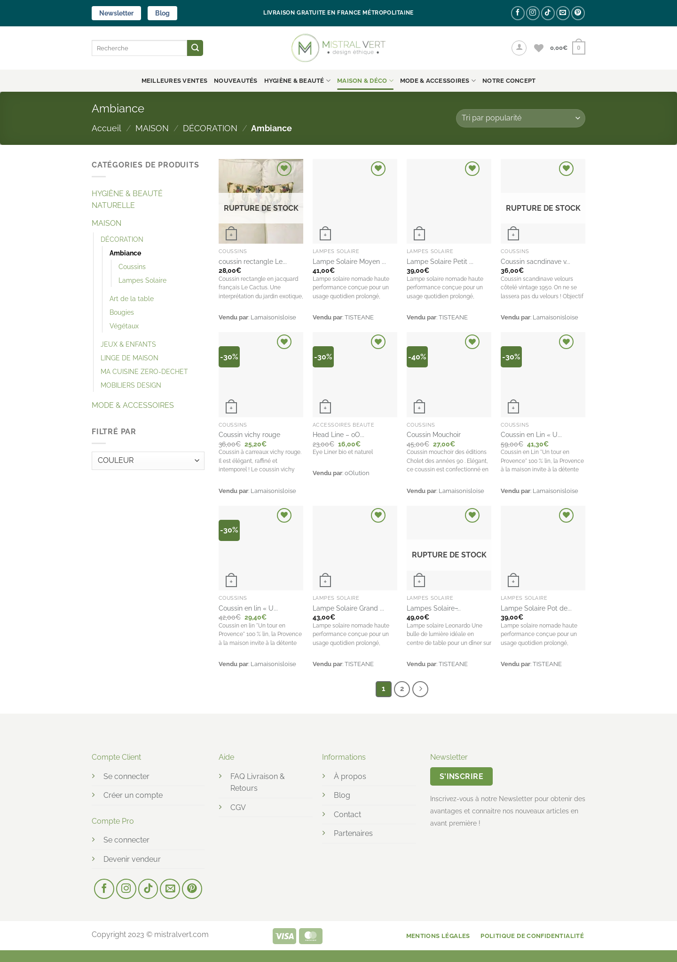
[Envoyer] (195, 48)
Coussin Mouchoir (434, 434)
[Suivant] (420, 689)
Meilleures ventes (174, 80)
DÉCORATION (210, 128)
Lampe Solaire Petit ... (440, 261)
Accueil (106, 128)
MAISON (152, 128)
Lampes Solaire (142, 280)
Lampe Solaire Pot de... (536, 608)
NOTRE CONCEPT (508, 80)
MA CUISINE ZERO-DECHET (144, 371)
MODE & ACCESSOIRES (438, 80)
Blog (162, 13)
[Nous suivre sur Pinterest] (578, 13)
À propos (350, 776)
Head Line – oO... (338, 434)
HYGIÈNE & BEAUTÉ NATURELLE (127, 199)
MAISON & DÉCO (365, 80)
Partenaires (353, 833)
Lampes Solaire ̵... (434, 608)
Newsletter (116, 13)
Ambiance (125, 253)
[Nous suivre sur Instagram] (533, 13)
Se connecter (126, 776)
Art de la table (132, 298)
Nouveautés (236, 80)
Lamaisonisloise (273, 317)
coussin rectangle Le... (253, 261)
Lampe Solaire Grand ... (348, 608)
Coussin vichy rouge (249, 434)
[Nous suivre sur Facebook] (518, 13)
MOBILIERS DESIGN (131, 385)
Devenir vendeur (132, 859)
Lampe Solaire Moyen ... (349, 261)
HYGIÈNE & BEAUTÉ (297, 80)
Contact (347, 814)
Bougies (122, 312)
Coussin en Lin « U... (531, 434)
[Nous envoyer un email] (563, 13)
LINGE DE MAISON (129, 358)
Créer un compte (133, 795)
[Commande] (520, 118)
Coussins (132, 266)
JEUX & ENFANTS (128, 344)
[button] (519, 48)
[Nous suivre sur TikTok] (548, 13)
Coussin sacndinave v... (535, 261)
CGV (238, 807)
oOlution (357, 473)
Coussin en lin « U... (248, 608)
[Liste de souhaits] (538, 48)
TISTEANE (359, 317)
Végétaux (124, 326)
